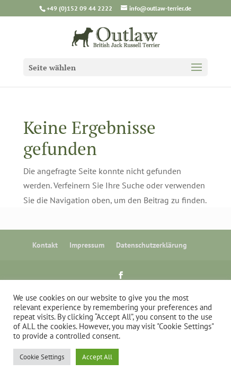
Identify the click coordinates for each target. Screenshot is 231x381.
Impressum (86, 245)
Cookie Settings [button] (42, 356)
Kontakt (45, 245)
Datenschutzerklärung (151, 245)
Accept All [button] (97, 356)
